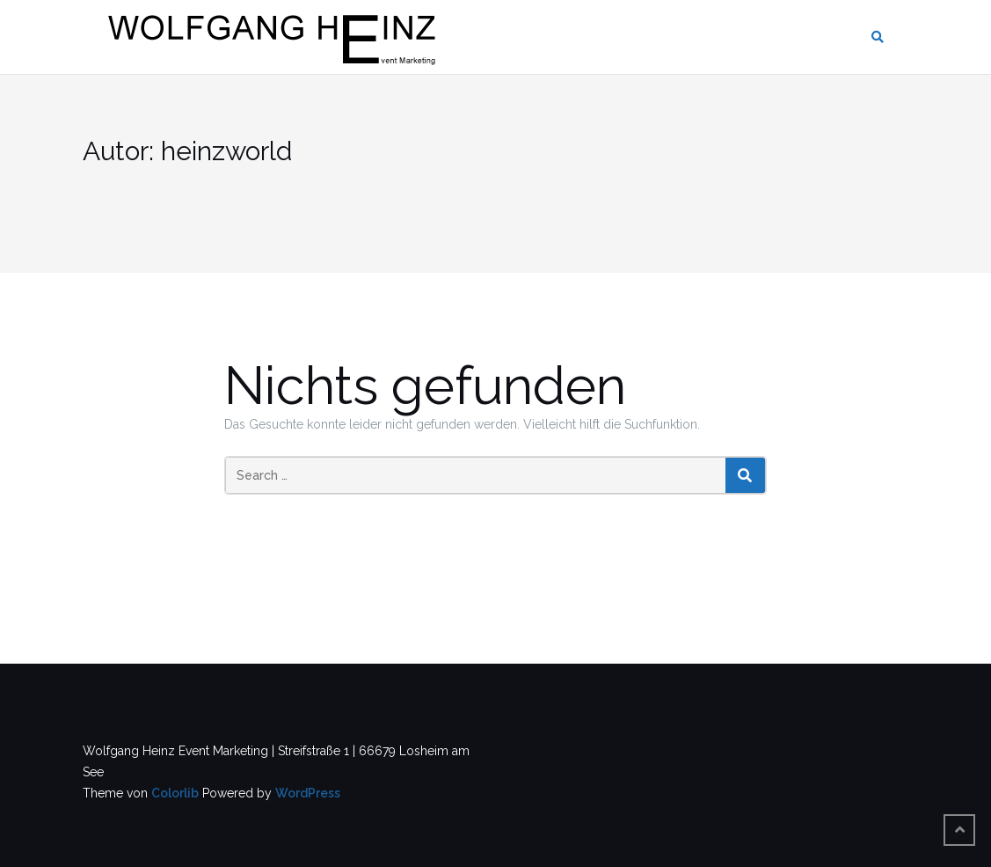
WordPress (307, 793)
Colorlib (175, 793)
